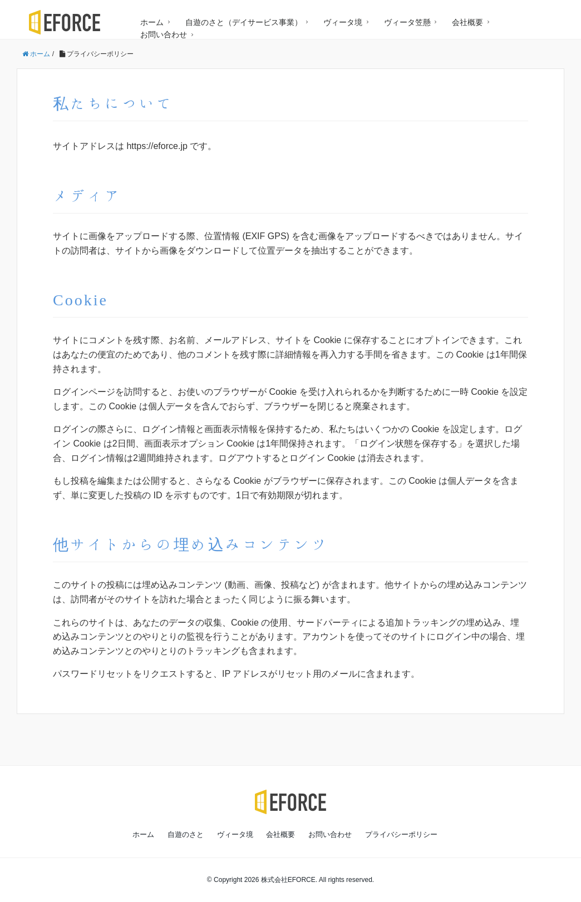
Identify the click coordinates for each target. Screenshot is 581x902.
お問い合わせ (163, 34)
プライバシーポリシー (401, 834)
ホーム (152, 22)
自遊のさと (186, 834)
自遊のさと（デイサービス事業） (243, 22)
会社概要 (467, 22)
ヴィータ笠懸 (407, 22)
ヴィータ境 (342, 22)
